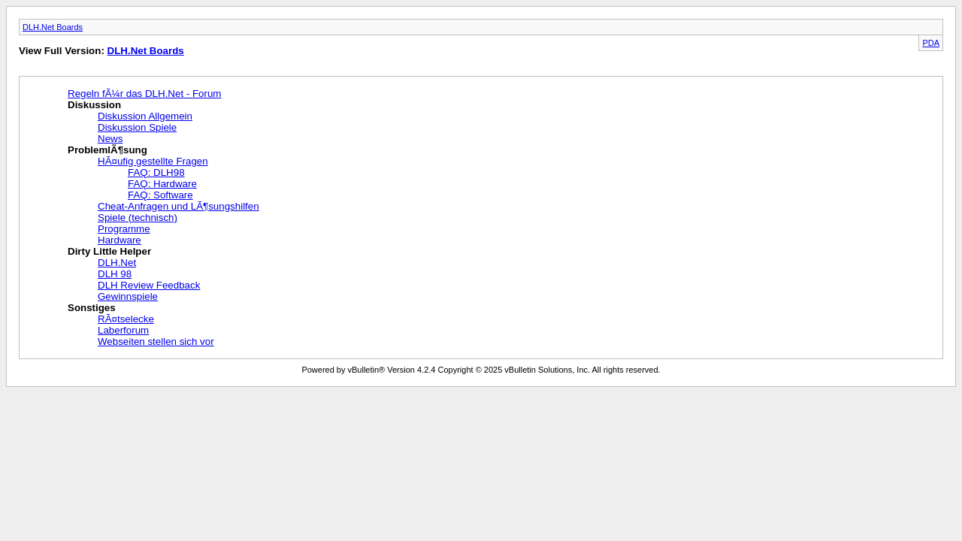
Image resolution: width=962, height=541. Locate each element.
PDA (930, 42)
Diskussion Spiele (137, 127)
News (110, 138)
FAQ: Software (160, 195)
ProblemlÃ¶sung (107, 150)
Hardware (119, 240)
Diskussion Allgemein (145, 116)
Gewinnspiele (128, 296)
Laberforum (123, 330)
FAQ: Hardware (162, 183)
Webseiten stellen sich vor (156, 341)
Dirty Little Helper (109, 251)
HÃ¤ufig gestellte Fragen (153, 161)
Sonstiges (92, 307)
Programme (124, 228)
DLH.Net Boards (53, 27)
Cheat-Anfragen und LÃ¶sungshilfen (178, 206)
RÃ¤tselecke (126, 319)
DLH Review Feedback (149, 285)
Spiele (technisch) (137, 217)
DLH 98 (115, 274)
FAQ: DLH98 (156, 172)
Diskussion (94, 104)
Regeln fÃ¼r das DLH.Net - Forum (144, 93)
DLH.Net (117, 262)
